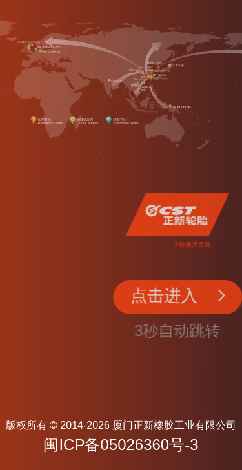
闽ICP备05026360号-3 (120, 444)
